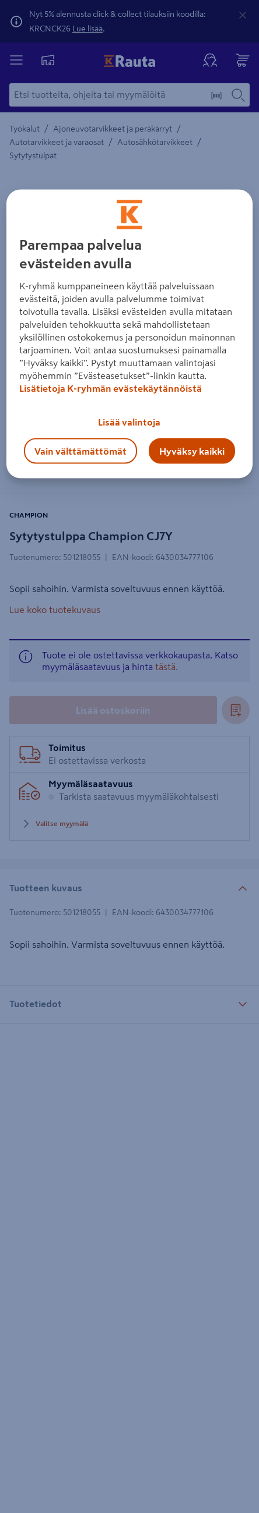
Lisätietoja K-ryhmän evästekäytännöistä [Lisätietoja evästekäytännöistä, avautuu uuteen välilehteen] (110, 387)
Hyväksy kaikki (192, 450)
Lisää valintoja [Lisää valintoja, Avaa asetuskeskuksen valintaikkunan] (129, 421)
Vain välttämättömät (80, 450)
